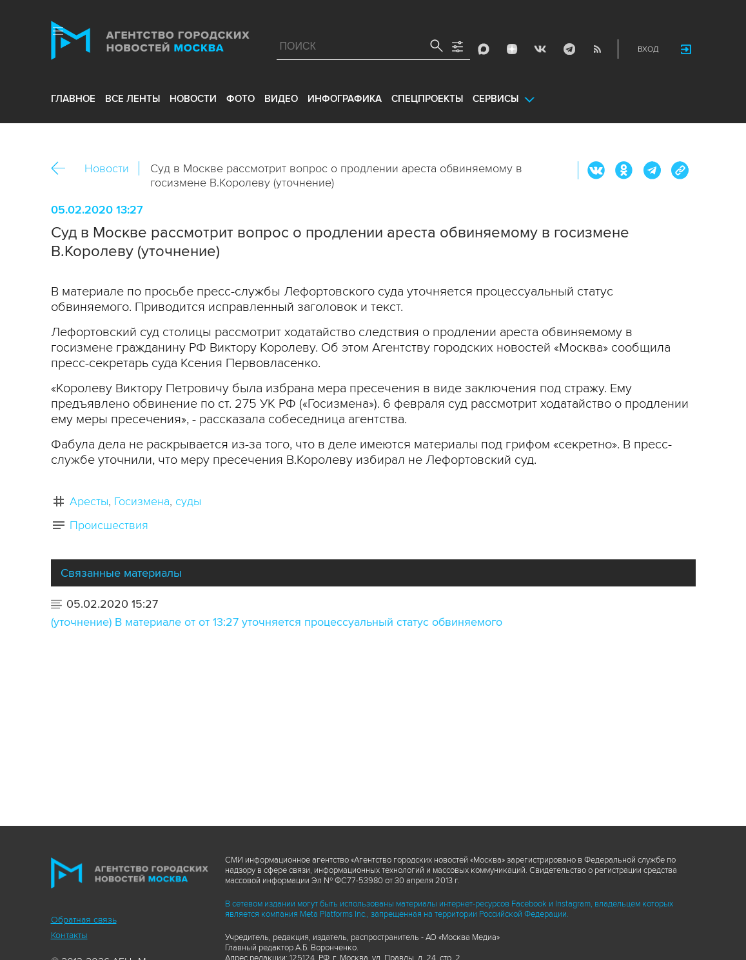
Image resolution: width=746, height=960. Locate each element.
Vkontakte (540, 49)
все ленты (132, 99)
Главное (73, 99)
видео (281, 99)
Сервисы (495, 99)
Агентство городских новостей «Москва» (150, 43)
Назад (63, 168)
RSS (597, 49)
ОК (624, 170)
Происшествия (109, 525)
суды (188, 501)
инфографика (345, 99)
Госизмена (142, 501)
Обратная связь (84, 919)
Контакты (69, 935)
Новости (106, 168)
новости (193, 99)
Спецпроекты (427, 99)
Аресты (89, 501)
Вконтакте (596, 170)
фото (240, 99)
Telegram (568, 49)
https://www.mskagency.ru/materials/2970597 (680, 170)
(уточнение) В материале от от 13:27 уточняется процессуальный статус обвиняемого (276, 622)
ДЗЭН (512, 49)
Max (483, 49)
